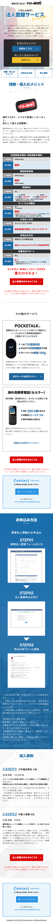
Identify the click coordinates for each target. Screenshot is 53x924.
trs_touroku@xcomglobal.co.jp (27, 502)
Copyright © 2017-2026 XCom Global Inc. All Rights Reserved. (26, 920)
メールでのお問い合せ (28, 492)
